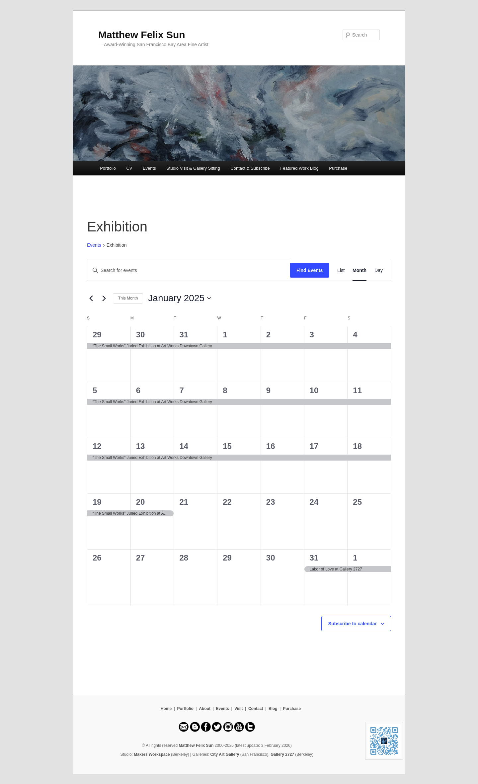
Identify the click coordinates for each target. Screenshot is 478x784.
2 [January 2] (268, 334)
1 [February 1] (355, 557)
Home (166, 708)
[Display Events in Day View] (378, 270)
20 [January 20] (140, 501)
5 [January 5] (95, 390)
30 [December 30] (140, 334)
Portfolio (108, 168)
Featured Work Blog (299, 168)
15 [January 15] (227, 446)
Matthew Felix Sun (141, 34)
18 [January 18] (357, 446)
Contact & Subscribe (250, 168)
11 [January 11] (357, 390)
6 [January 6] (138, 390)
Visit (238, 708)
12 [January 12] (97, 446)
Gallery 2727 (282, 754)
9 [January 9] (268, 390)
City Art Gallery (224, 754)
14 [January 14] (183, 446)
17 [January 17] (314, 446)
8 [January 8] (225, 390)
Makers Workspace (152, 754)
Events (149, 168)
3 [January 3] (312, 334)
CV (129, 168)
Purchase (338, 168)
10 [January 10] (314, 390)
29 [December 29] (97, 334)
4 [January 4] (355, 334)
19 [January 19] (97, 501)
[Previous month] (91, 298)
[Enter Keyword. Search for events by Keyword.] (188, 270)
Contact (255, 708)
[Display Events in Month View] (359, 270)
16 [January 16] (270, 446)
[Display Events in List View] (341, 270)
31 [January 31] (314, 557)
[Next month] (104, 298)
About (204, 708)
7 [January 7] (181, 390)
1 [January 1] (225, 334)
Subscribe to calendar (352, 623)
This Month (128, 298)
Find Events (309, 270)
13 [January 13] (140, 446)
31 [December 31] (183, 334)
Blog (273, 708)
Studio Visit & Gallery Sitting (193, 168)
